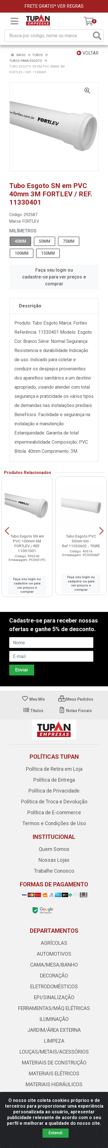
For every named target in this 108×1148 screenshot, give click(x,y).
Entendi (56, 1133)
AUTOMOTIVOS (54, 954)
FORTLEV (30, 221)
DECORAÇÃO (54, 976)
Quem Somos (54, 849)
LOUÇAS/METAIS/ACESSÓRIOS (54, 1052)
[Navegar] (7, 531)
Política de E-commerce (54, 812)
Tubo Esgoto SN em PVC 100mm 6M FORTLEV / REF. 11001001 (27, 543)
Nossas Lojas (54, 860)
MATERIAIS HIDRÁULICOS (54, 1084)
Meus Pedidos (75, 699)
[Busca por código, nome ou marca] (48, 36)
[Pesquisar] (97, 36)
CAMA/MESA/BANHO (54, 965)
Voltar (88, 53)
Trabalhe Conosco (54, 871)
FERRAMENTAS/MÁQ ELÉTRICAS (54, 1008)
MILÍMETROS (22, 231)
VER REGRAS (70, 6)
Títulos (33, 710)
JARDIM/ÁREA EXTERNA (54, 1030)
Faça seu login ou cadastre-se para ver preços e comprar (54, 276)
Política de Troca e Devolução (54, 802)
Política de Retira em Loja (54, 769)
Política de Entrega (54, 780)
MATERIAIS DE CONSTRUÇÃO (54, 1063)
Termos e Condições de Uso (54, 823)
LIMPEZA (54, 1041)
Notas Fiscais (75, 710)
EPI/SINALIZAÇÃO (54, 997)
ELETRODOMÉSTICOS (54, 986)
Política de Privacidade (54, 791)
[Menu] (14, 21)
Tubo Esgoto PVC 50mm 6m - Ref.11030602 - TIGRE (81, 541)
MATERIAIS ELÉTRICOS (54, 1073)
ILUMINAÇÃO (54, 1019)
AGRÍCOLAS (54, 943)
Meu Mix (33, 699)
